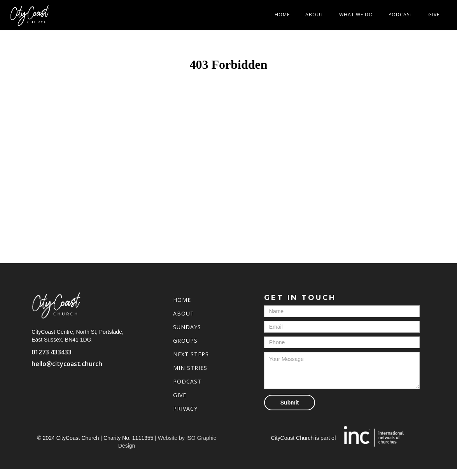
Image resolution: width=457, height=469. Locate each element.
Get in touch (300, 298)
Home (282, 14)
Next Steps (191, 354)
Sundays (187, 327)
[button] (356, 14)
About (314, 14)
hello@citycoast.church (67, 364)
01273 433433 (52, 352)
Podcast (401, 14)
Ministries (190, 367)
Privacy (185, 408)
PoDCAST (187, 381)
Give (433, 14)
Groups (185, 340)
